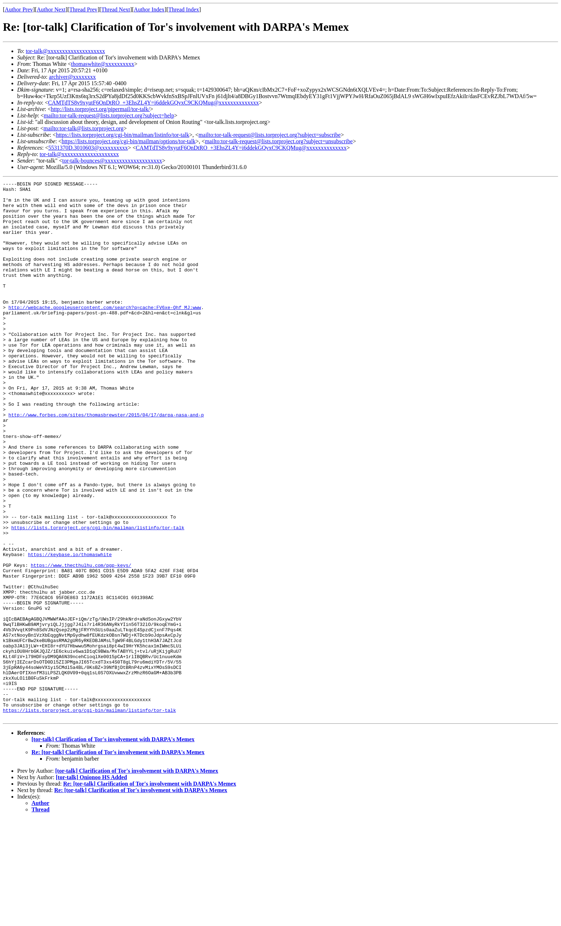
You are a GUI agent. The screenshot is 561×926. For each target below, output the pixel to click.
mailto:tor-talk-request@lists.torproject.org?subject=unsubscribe (279, 141)
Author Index (149, 9)
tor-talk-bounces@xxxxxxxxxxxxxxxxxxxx (112, 161)
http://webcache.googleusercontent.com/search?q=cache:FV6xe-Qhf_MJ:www (105, 333)
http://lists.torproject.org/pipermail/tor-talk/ (100, 109)
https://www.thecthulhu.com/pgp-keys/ (81, 642)
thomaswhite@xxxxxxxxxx (103, 64)
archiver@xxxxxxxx (72, 77)
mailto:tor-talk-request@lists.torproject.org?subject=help (109, 115)
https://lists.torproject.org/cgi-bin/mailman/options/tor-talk (128, 141)
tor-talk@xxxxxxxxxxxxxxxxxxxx (65, 51)
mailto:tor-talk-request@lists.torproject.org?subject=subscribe (270, 135)
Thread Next (115, 9)
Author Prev (19, 9)
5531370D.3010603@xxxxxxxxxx (88, 148)
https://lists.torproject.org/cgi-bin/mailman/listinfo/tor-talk (122, 135)
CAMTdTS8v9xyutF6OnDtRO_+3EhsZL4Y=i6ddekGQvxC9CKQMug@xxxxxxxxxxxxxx (153, 103)
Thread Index (184, 9)
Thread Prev (83, 9)
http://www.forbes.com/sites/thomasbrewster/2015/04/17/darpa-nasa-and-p (106, 462)
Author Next (51, 9)
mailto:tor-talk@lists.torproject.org (83, 128)
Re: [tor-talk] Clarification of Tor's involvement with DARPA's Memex (117, 860)
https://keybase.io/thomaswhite (70, 629)
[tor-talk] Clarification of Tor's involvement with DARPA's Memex (112, 847)
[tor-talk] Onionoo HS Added (91, 885)
